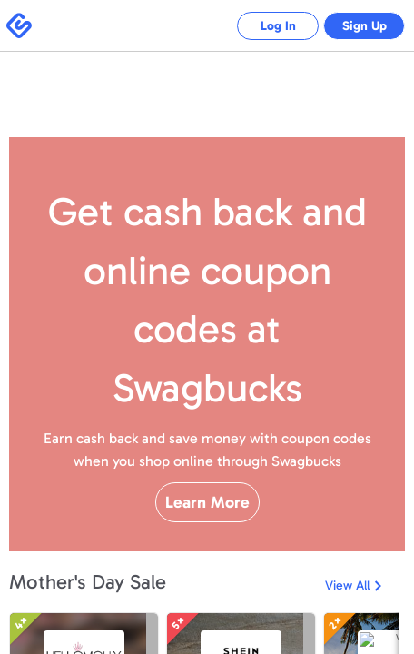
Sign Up (360, 26)
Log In (264, 26)
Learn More (207, 534)
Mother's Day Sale (87, 630)
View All (347, 633)
